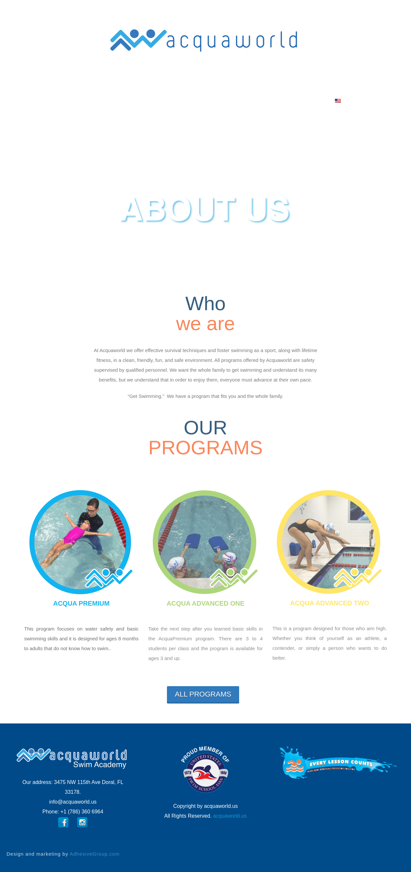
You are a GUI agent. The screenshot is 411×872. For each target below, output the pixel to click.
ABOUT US (113, 100)
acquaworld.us (230, 816)
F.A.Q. (231, 100)
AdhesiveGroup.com (95, 854)
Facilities (198, 100)
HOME (80, 100)
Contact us (267, 100)
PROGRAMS (155, 100)
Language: (318, 100)
